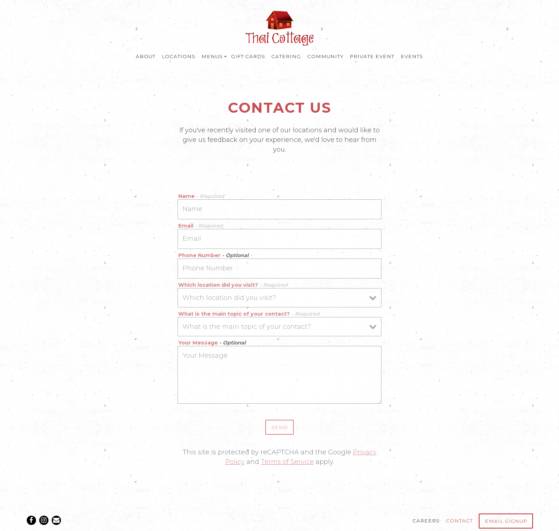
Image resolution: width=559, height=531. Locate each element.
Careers (426, 521)
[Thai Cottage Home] (279, 27)
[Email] (56, 520)
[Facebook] (31, 520)
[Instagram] (43, 520)
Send (279, 427)
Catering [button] (286, 56)
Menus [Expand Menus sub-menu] (213, 55)
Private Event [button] (372, 56)
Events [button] (412, 56)
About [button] (145, 56)
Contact (459, 521)
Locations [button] (178, 56)
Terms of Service (287, 462)
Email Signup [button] (506, 521)
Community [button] (325, 56)
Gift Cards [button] (248, 56)
